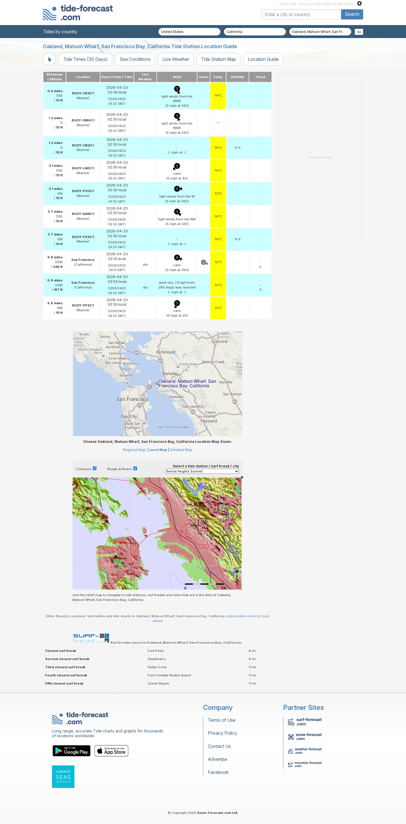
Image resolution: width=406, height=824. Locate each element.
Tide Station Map (218, 59)
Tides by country (60, 31)
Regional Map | (135, 450)
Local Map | (159, 450)
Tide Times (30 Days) (85, 59)
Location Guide (263, 59)
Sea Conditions (135, 59)
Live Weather (175, 59)
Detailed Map (181, 450)
